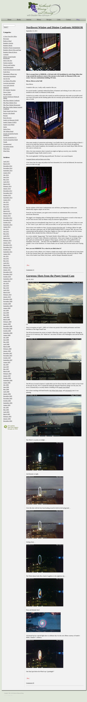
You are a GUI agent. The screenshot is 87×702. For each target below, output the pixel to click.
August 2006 (6, 382)
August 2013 (6, 200)
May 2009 (6, 315)
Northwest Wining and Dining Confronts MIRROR (54, 27)
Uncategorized (7, 144)
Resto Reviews (7, 118)
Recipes (49, 19)
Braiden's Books (7, 45)
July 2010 (6, 283)
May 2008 (6, 342)
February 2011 (7, 267)
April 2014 (6, 182)
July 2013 (6, 202)
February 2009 (7, 321)
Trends (5, 142)
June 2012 (6, 231)
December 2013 (7, 191)
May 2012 (6, 233)
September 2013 (7, 197)
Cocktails (5, 54)
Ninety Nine (10, 695)
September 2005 (7, 403)
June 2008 (6, 340)
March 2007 (6, 371)
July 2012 (6, 229)
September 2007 (7, 360)
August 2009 (6, 308)
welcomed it (68, 390)
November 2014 (7, 168)
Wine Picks (6, 151)
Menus (39, 19)
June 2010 (6, 285)
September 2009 (7, 306)
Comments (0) (30, 683)
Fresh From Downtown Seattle (11, 69)
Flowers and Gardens (9, 65)
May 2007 (6, 369)
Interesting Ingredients (9, 76)
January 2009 (7, 324)
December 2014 (7, 166)
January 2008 (7, 351)
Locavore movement (9, 83)
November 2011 (7, 247)
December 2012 (7, 218)
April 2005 (6, 412)
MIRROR (6, 87)
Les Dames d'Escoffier (9, 81)
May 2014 (6, 179)
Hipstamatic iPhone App (10, 74)
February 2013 (7, 213)
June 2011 (6, 258)
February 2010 (7, 294)
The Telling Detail (8, 131)
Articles (28, 19)
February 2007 (7, 373)
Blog (77, 19)
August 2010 (6, 281)
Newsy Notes (7, 92)
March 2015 (6, 164)
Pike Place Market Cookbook (11, 100)
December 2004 (7, 421)
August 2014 (6, 173)
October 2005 (7, 400)
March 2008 (6, 346)
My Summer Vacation (9, 90)
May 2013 (6, 206)
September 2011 (7, 252)
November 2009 (7, 301)
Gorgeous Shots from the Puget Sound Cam (50, 275)
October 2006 (7, 378)
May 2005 (6, 409)
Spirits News (6, 129)
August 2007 (6, 362)
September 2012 (7, 224)
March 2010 (6, 292)
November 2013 (7, 193)
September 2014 (7, 170)
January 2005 (7, 419)
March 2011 (6, 265)
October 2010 (7, 276)
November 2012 (7, 220)
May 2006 (6, 389)
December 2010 (7, 272)
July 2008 (6, 337)
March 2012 (6, 238)
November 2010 (7, 274)
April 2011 (6, 263)
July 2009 (6, 310)
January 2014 (7, 188)
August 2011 (6, 254)
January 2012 (7, 243)
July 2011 (6, 256)
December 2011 (7, 245)
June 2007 (6, 367)
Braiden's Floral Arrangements (11, 48)
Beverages (6, 38)
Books (19, 19)
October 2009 (7, 303)
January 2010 (7, 297)
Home (9, 19)
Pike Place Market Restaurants (11, 105)
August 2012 (6, 227)
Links (59, 19)
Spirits (5, 127)
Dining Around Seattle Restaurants (9, 57)
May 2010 (6, 288)
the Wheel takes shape (56, 390)
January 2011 (7, 270)
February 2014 (7, 186)
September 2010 (7, 279)
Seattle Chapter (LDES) (9, 122)
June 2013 (6, 204)
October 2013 (7, 195)
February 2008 (7, 349)
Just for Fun (6, 78)
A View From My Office (10, 36)
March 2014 (6, 184)
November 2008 (7, 328)
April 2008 (6, 344)
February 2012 (7, 240)
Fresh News (6, 72)
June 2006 (6, 387)
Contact (68, 19)
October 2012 (7, 222)
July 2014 (6, 175)
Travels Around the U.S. (10, 137)
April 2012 (6, 236)
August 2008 (6, 335)
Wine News (6, 149)
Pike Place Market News (10, 103)
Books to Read (7, 41)
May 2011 (6, 261)
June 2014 (6, 177)
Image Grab (41, 236)
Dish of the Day (7, 60)
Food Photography (8, 67)
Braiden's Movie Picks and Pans (12, 50)
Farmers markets (8, 63)
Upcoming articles (8, 146)
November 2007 (7, 355)
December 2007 (7, 353)
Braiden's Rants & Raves (10, 52)
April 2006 (6, 391)
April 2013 (6, 209)
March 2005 (6, 414)
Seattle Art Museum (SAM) (11, 120)
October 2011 (7, 249)
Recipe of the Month (9, 113)
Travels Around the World (10, 140)
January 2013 (7, 215)
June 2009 (6, 312)
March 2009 (6, 319)
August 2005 (6, 405)
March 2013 (6, 211)
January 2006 (7, 394)
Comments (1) (30, 270)
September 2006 (7, 380)
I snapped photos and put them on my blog (38, 159)
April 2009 (6, 317)
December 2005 (7, 396)
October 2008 (7, 331)
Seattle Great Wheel (64, 387)
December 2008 (7, 326)
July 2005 (6, 407)
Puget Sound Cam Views (10, 111)
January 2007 (7, 376)
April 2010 (6, 290)
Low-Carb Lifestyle (8, 85)
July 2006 (6, 385)
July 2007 (6, 364)
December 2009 (7, 299)
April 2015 (6, 161)
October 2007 (7, 358)
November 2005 (7, 398)
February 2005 (7, 416)
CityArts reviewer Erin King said (56, 227)
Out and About (7, 94)
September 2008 (7, 333)
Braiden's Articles (8, 43)
